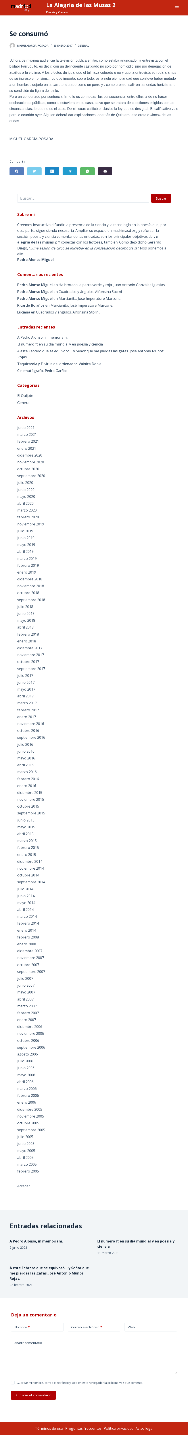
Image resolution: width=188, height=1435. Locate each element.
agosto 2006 (27, 1054)
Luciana (23, 312)
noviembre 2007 (30, 957)
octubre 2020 (28, 468)
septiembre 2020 (31, 475)
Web (131, 1327)
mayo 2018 (26, 620)
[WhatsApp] (87, 171)
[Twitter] (34, 171)
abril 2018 (25, 627)
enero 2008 (26, 944)
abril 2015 (25, 833)
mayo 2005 (26, 1150)
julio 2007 (25, 978)
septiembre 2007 (31, 971)
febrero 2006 (28, 1095)
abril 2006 (25, 1081)
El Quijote (25, 395)
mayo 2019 (26, 544)
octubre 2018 (28, 592)
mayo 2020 (26, 496)
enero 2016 (26, 785)
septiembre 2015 (31, 813)
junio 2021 (26, 427)
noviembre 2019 (30, 524)
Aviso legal (144, 1428)
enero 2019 (26, 572)
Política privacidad (118, 1428)
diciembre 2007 (29, 950)
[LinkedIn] (52, 171)
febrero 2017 (28, 710)
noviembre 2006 (30, 1033)
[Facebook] (17, 171)
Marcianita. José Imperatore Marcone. (90, 298)
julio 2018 (25, 606)
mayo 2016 (26, 758)
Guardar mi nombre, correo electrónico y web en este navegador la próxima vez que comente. (80, 1383)
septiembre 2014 (31, 882)
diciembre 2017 (29, 648)
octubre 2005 (28, 1123)
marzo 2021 (27, 434)
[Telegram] (70, 171)
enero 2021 (26, 448)
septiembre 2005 (31, 1129)
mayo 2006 (26, 1074)
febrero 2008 (28, 937)
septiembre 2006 (31, 1047)
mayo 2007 (26, 992)
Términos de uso (49, 1428)
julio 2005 (25, 1136)
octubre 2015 (28, 806)
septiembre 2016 (31, 737)
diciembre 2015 (29, 792)
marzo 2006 (27, 1088)
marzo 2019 (27, 558)
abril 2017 (25, 696)
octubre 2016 (28, 730)
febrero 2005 (28, 1171)
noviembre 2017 (30, 654)
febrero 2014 (28, 923)
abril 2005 (25, 1157)
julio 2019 (25, 531)
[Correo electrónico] (105, 171)
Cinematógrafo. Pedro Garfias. (42, 370)
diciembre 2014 (29, 861)
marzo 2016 (27, 771)
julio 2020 (25, 482)
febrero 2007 (28, 1012)
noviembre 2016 (30, 723)
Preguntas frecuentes (83, 1428)
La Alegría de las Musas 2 (80, 5)
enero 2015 (26, 854)
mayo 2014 (26, 902)
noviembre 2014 (30, 868)
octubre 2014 (28, 875)
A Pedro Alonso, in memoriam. (42, 337)
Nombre (22, 1327)
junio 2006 (26, 1067)
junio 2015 (26, 820)
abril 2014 (25, 909)
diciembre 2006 (29, 1026)
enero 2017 (26, 716)
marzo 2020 (27, 510)
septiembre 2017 (31, 668)
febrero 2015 (28, 847)
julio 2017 (25, 675)
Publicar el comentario (33, 1395)
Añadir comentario (28, 1343)
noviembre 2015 (30, 799)
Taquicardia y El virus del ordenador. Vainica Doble (59, 363)
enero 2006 (26, 1102)
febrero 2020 (28, 517)
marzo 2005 (27, 1164)
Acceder (23, 1186)
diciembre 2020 (29, 455)
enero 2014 (26, 930)
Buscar (161, 198)
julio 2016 (25, 744)
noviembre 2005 (30, 1116)
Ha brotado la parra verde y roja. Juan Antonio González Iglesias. (112, 284)
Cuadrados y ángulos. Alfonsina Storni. (91, 291)
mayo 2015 (26, 827)
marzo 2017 (27, 703)
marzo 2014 (27, 916)
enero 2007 (26, 1019)
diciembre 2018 (29, 579)
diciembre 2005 (29, 1109)
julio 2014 (25, 889)
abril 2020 (25, 503)
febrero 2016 (28, 778)
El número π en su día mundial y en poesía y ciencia (60, 344)
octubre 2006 (28, 1040)
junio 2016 (26, 751)
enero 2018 (26, 641)
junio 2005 (26, 1143)
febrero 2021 (28, 441)
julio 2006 (25, 1061)
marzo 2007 (27, 1006)
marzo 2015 (27, 840)
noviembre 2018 (30, 585)
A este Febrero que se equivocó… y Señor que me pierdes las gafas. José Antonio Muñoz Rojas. (90, 354)
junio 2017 (26, 682)
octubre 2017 (28, 661)
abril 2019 (25, 551)
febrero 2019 (28, 565)
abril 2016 (25, 765)
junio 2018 (26, 613)
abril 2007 (25, 999)
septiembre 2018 (31, 599)
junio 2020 (26, 489)
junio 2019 (26, 537)
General (83, 45)
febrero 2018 (28, 634)
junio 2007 (26, 985)
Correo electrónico (86, 1327)
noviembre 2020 (30, 462)
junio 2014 (26, 895)
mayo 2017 (26, 689)
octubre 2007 (28, 964)
